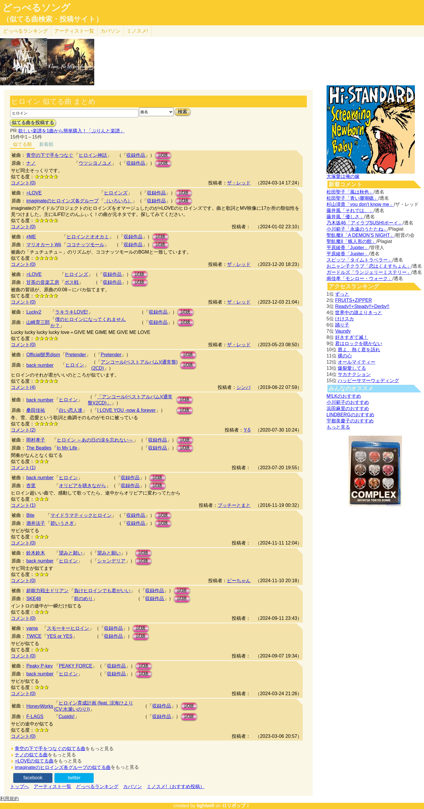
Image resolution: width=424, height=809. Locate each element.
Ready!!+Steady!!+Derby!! (362, 306)
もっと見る (338, 427)
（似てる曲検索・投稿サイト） (52, 19)
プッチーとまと (234, 505)
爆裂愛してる (352, 368)
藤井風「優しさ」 (345, 216)
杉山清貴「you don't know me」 (360, 204)
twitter (74, 777)
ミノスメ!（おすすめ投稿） (175, 786)
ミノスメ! (137, 31)
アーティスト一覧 (52, 786)
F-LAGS (34, 716)
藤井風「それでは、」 (350, 210)
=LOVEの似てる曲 (34, 760)
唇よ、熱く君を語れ (359, 349)
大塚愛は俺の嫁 (343, 176)
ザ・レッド (239, 182)
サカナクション (354, 374)
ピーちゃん (239, 580)
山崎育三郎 (38, 322)
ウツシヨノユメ (95, 163)
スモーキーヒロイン (68, 628)
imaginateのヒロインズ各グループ (62, 200)
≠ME (31, 236)
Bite (30, 515)
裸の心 (345, 355)
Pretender (75, 354)
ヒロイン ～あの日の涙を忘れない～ (95, 439)
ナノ (31, 163)
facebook (32, 777)
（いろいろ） (118, 200)
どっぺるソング (36, 7)
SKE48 (33, 598)
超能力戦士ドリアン (47, 590)
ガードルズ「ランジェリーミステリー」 (369, 272)
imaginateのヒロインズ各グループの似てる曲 (62, 767)
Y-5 (247, 429)
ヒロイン (74, 364)
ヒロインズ (115, 192)
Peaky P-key (39, 665)
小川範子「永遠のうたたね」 (357, 229)
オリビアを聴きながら (82, 485)
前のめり (83, 598)
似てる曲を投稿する (33, 122)
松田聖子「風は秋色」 (350, 191)
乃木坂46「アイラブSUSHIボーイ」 (365, 222)
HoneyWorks (39, 706)
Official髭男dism (43, 354)
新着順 (46, 144)
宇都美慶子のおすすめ (350, 420)
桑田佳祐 (35, 410)
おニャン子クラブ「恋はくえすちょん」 (369, 266)
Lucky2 (33, 311)
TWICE (34, 636)
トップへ (19, 786)
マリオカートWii (43, 244)
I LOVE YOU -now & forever (126, 410)
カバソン (110, 31)
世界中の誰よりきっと (358, 312)
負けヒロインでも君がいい (102, 590)
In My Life (67, 447)
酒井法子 (35, 523)
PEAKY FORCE (75, 665)
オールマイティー (356, 361)
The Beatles (38, 447)
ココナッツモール (85, 244)
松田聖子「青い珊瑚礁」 (352, 198)
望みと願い (70, 552)
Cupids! (66, 716)
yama (32, 628)
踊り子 (342, 324)
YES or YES (59, 636)
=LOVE (34, 192)
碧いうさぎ (62, 523)
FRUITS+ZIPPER (353, 300)
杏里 (31, 485)
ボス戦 (71, 282)
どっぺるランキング (97, 786)
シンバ (243, 387)
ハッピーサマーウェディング (368, 380)
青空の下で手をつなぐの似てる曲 (50, 748)
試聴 (163, 155)
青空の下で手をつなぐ (49, 155)
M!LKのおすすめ (344, 396)
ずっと (342, 294)
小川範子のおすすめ (348, 402)
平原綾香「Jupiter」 (348, 247)
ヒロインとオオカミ (88, 236)
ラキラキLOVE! (71, 311)
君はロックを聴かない (358, 343)
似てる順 (22, 144)
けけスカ (344, 318)
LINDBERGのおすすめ (350, 414)
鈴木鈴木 (35, 552)
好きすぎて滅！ (351, 337)
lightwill (205, 805)
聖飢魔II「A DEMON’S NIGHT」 (361, 235)
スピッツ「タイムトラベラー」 (359, 259)
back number (40, 365)
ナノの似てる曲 (31, 754)
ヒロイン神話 (93, 155)
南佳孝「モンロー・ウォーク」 (359, 278)
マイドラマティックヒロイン (81, 515)
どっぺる (25, 31)
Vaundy (343, 331)
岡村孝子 (35, 439)
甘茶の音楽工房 (42, 282)
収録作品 (135, 155)
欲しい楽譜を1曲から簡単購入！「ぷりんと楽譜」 (71, 130)
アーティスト (74, 31)
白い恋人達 (70, 410)
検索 (182, 111)
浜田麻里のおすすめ (348, 408)
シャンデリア (111, 560)
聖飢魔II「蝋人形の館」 (351, 241)
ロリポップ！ (236, 805)
